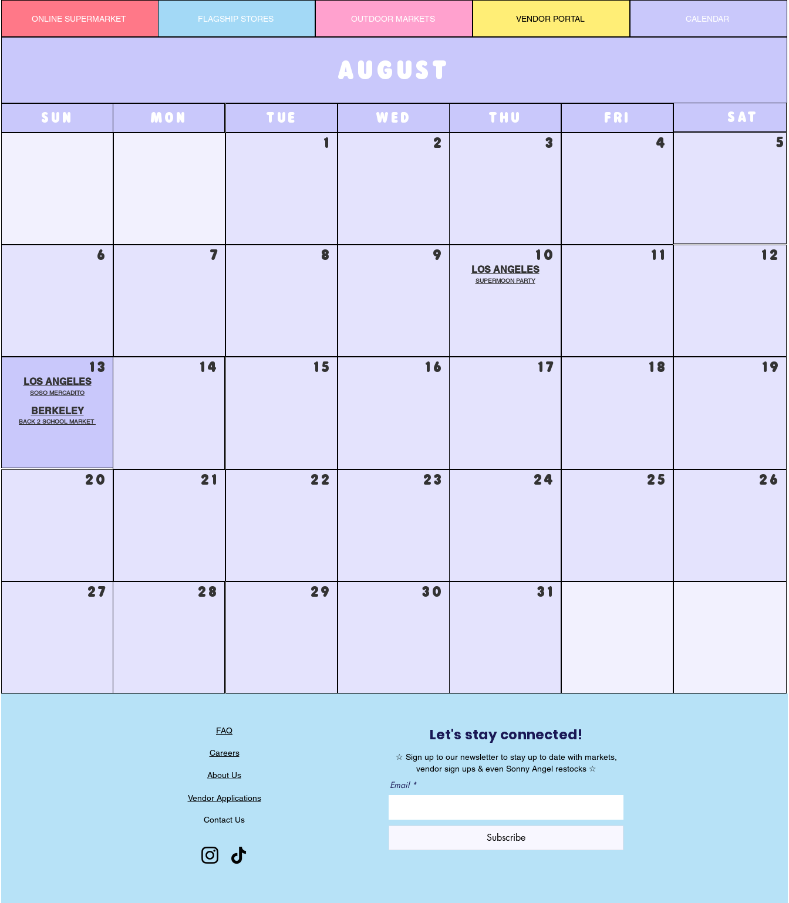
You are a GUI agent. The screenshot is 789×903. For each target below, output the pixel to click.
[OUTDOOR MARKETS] (394, 18)
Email (399, 785)
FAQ (224, 730)
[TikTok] (238, 855)
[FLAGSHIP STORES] (236, 18)
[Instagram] (209, 855)
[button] (57, 416)
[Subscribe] (506, 838)
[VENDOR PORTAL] (551, 18)
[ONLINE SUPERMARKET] (80, 18)
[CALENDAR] (708, 18)
